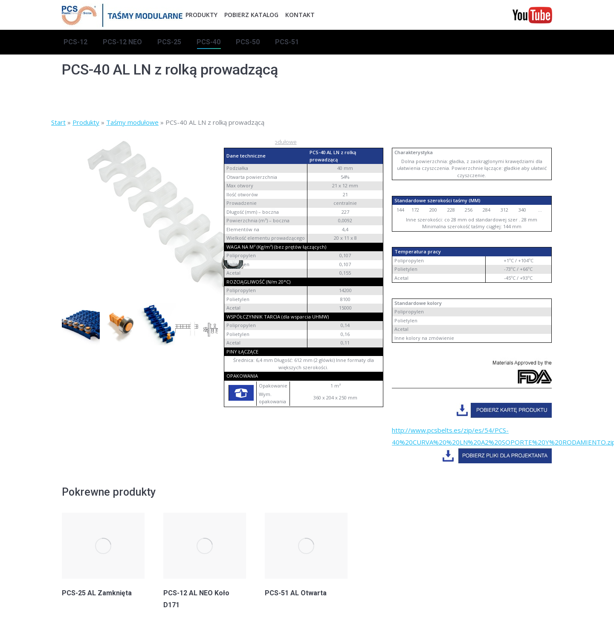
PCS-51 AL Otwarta (296, 593)
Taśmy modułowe (132, 122)
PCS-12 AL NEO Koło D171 (196, 599)
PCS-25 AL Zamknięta (97, 593)
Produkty (85, 122)
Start (58, 122)
